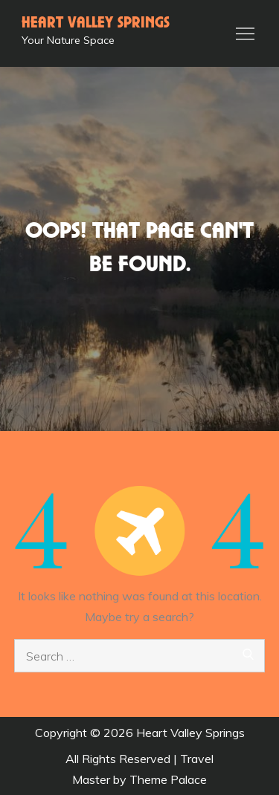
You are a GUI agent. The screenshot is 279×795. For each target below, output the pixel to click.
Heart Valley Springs (96, 23)
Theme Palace (168, 779)
